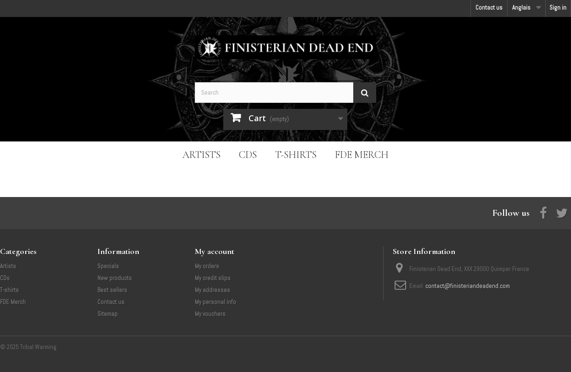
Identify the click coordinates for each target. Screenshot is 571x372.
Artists (201, 155)
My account (214, 251)
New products (114, 278)
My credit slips (213, 278)
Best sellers (112, 290)
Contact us (489, 7)
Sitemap (107, 314)
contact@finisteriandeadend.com (467, 286)
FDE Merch (362, 155)
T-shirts (296, 155)
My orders (207, 266)
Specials (108, 266)
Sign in (557, 7)
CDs (248, 155)
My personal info (215, 302)
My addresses (212, 290)
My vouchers (210, 314)
